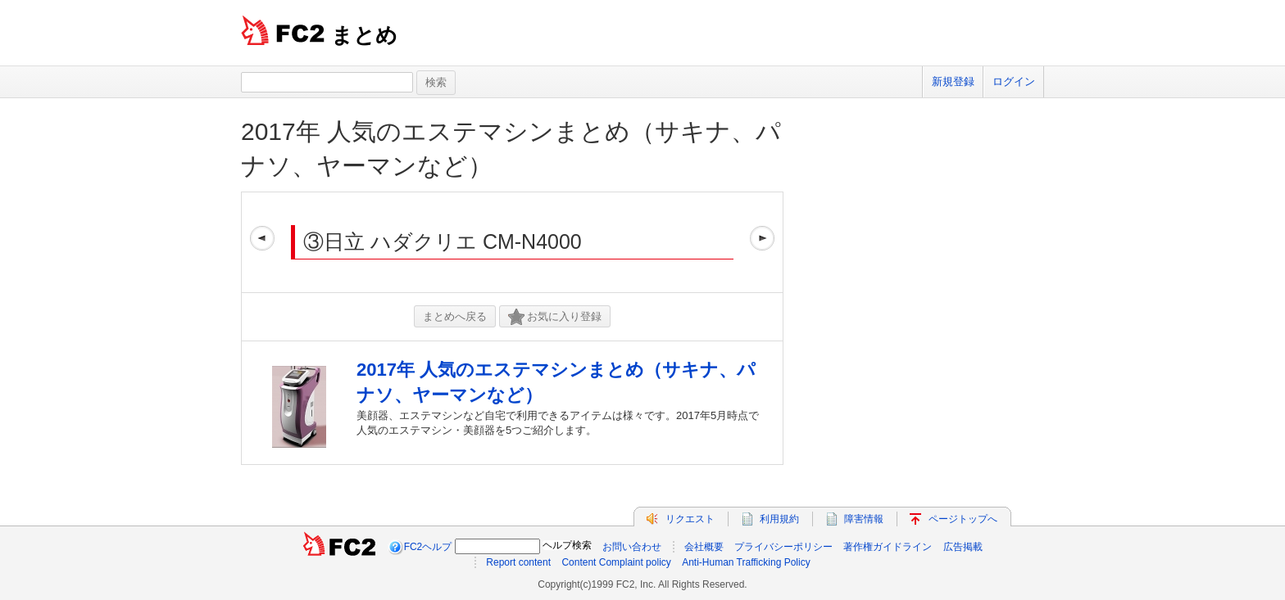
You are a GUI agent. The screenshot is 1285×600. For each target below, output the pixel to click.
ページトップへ (963, 519)
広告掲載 (963, 547)
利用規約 (779, 519)
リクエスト (690, 519)
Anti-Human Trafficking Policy (746, 562)
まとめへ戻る (455, 316)
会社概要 (704, 547)
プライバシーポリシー (783, 547)
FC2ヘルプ (428, 547)
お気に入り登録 (555, 317)
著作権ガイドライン (887, 547)
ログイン (1013, 81)
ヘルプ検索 (567, 545)
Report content (518, 562)
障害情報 (863, 519)
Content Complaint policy (615, 562)
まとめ (364, 35)
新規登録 (953, 81)
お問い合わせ (631, 547)
